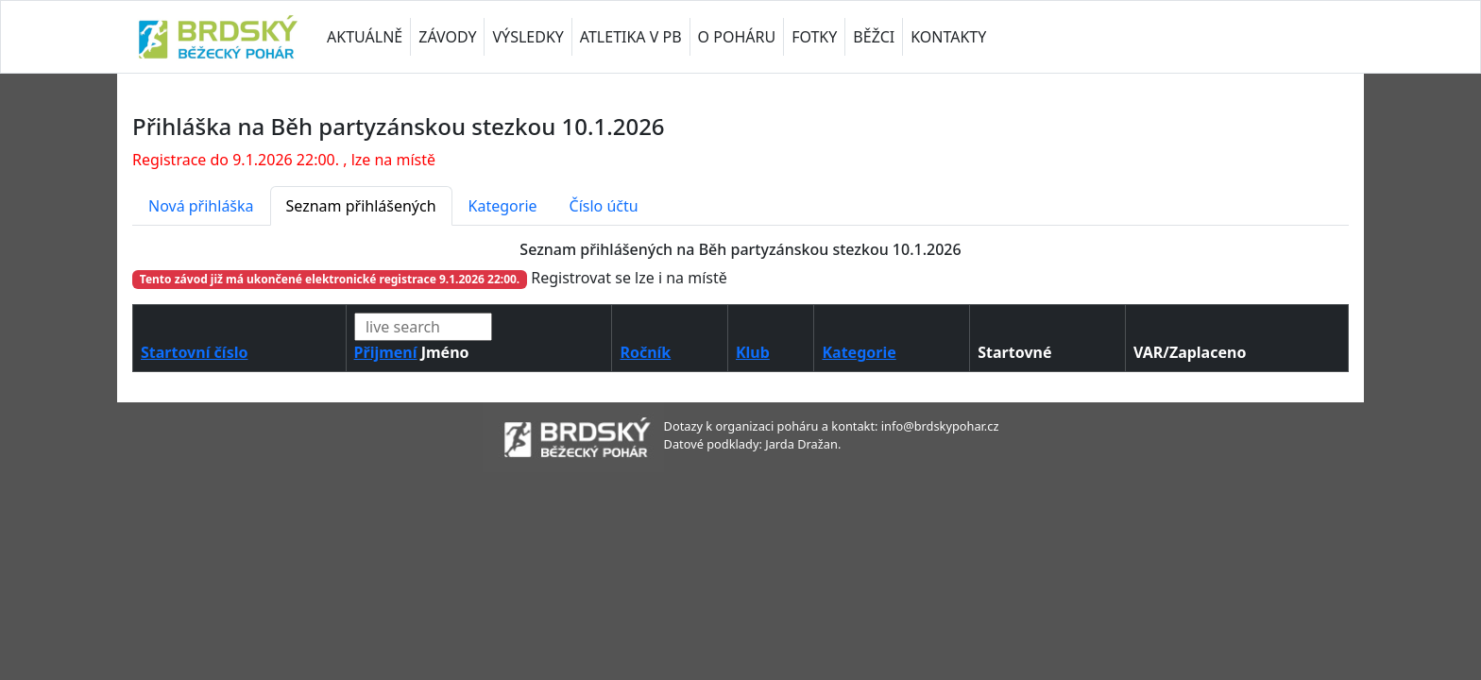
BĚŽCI (873, 36)
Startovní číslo (194, 352)
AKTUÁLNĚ (364, 36)
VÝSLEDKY (527, 36)
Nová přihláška (201, 206)
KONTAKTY (948, 36)
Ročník (645, 352)
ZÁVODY (447, 36)
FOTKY (814, 36)
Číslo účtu (604, 206)
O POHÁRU (737, 36)
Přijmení (385, 352)
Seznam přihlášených (361, 206)
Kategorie (502, 206)
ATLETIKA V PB (631, 36)
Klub (753, 352)
